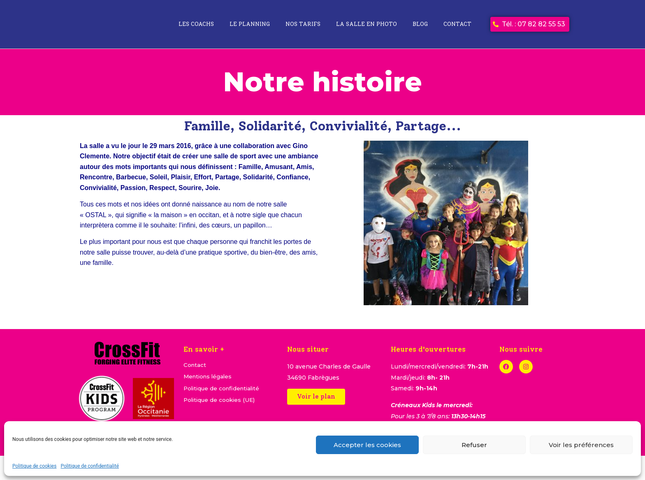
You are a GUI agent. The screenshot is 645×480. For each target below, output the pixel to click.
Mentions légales (209, 377)
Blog (420, 24)
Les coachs (196, 24)
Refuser (474, 445)
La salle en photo (366, 24)
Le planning (250, 24)
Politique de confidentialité (89, 466)
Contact (457, 24)
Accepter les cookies (367, 445)
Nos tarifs (302, 24)
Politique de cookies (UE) (220, 402)
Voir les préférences (581, 445)
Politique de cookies (34, 466)
